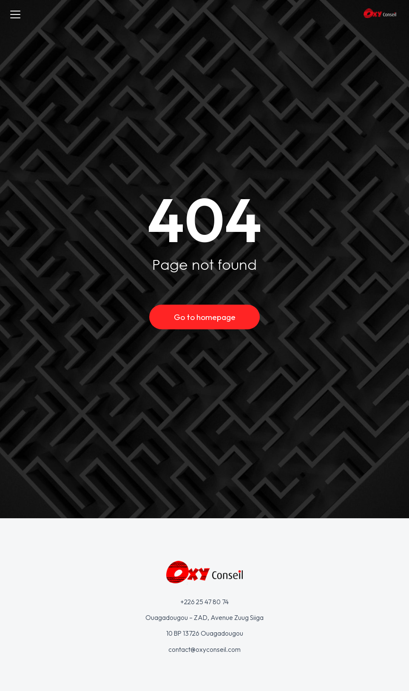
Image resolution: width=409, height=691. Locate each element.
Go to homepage (205, 317)
